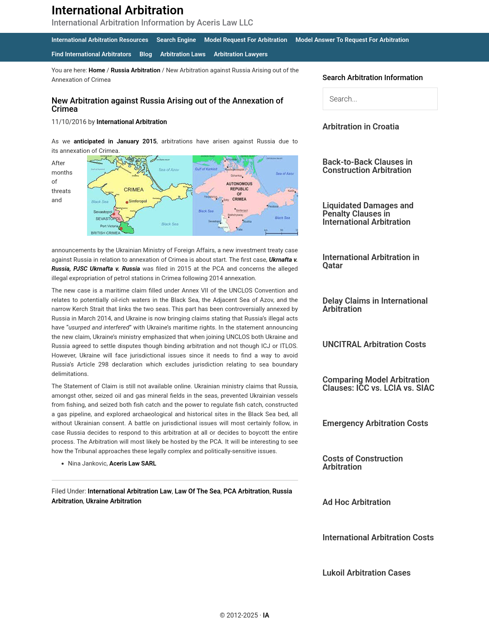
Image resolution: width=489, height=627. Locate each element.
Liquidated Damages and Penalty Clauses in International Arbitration (368, 214)
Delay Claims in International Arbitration (375, 305)
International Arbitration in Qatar (371, 261)
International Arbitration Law (130, 491)
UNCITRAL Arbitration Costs (374, 344)
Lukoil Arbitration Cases (367, 573)
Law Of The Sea (197, 491)
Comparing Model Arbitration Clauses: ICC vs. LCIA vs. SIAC (379, 384)
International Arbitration (118, 10)
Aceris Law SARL (132, 463)
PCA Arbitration (246, 491)
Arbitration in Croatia (361, 126)
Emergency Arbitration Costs (375, 423)
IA (266, 615)
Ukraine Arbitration (113, 501)
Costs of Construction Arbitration (363, 463)
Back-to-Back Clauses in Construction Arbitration (368, 166)
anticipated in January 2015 (115, 141)
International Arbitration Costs (378, 537)
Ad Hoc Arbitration (357, 502)
